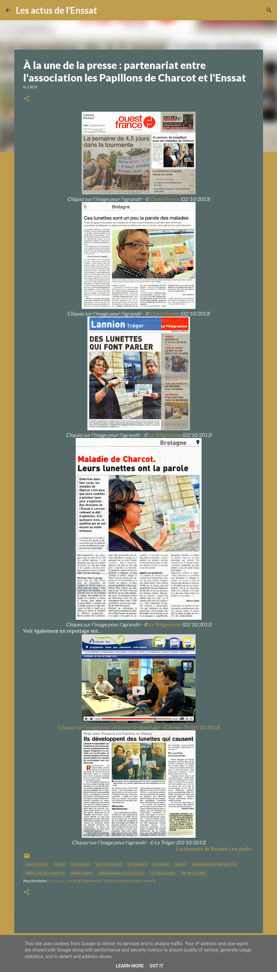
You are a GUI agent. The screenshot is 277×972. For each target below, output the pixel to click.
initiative (161, 864)
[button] (26, 99)
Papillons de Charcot (45, 873)
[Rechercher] (105, 10)
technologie (162, 873)
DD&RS (59, 864)
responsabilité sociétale (121, 873)
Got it (156, 966)
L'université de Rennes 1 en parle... (215, 849)
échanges (80, 864)
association (37, 864)
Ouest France (164, 199)
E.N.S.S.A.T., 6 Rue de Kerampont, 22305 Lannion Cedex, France (102, 881)
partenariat (82, 873)
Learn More (130, 966)
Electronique (109, 864)
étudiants (137, 864)
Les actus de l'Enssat (56, 10)
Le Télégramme (165, 435)
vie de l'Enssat (193, 873)
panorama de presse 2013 (214, 864)
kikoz (181, 864)
